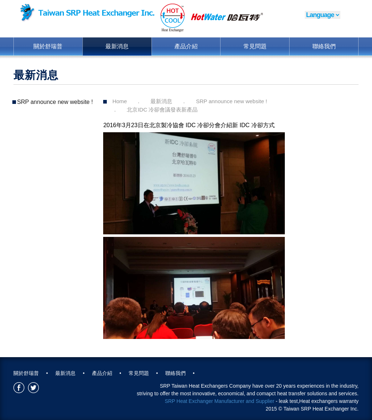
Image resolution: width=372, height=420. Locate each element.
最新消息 (117, 46)
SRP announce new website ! (55, 102)
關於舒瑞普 (47, 46)
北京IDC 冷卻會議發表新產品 (162, 109)
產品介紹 (186, 46)
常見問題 (255, 46)
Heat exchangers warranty (329, 401)
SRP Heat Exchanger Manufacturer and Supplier (219, 401)
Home (119, 101)
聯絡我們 (324, 46)
